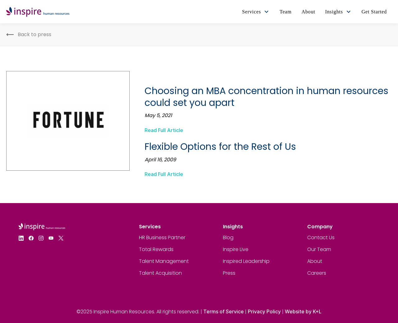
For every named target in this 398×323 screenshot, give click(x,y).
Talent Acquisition (160, 273)
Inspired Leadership (246, 261)
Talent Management (164, 261)
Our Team (319, 249)
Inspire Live (235, 249)
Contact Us (321, 237)
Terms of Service (223, 311)
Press (229, 273)
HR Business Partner (162, 237)
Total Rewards (156, 249)
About (314, 261)
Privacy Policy (264, 311)
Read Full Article (164, 130)
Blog (228, 237)
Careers (316, 273)
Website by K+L (303, 311)
